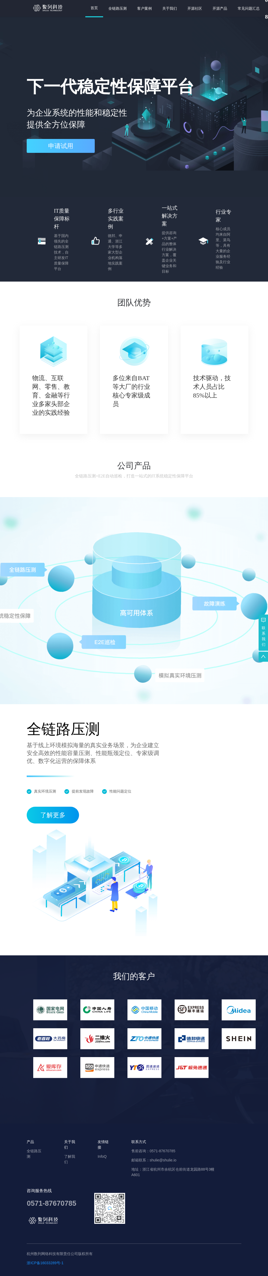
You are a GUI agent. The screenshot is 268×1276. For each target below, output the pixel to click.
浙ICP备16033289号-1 (45, 1263)
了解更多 (52, 815)
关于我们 (169, 8)
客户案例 (144, 8)
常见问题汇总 (249, 8)
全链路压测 (117, 8)
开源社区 (194, 8)
